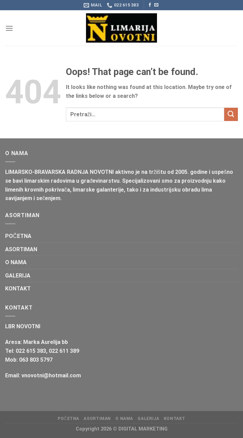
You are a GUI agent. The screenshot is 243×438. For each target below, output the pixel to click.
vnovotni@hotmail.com (51, 375)
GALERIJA (17, 275)
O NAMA (16, 262)
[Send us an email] (156, 5)
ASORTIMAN (21, 249)
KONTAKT (18, 288)
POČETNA (18, 236)
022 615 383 (31, 351)
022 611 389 (64, 351)
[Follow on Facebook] (150, 5)
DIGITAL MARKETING (143, 429)
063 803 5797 (36, 360)
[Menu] (9, 28)
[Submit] (231, 114)
